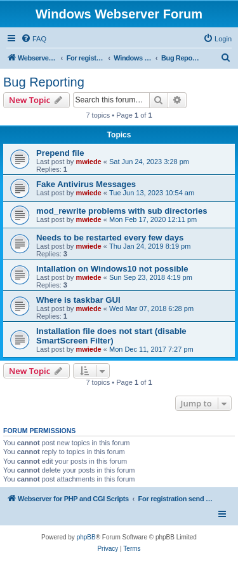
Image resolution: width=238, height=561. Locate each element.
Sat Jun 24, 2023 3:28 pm (149, 161)
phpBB (86, 537)
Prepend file (60, 153)
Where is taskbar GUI (78, 300)
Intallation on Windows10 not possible (112, 269)
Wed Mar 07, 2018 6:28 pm (151, 308)
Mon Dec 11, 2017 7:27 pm (151, 349)
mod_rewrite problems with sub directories (122, 211)
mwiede (88, 161)
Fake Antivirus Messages (86, 184)
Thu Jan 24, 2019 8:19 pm (149, 246)
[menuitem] (33, 38)
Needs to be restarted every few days (109, 237)
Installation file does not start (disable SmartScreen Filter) (111, 335)
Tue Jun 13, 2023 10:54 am (151, 193)
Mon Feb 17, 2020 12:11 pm (153, 219)
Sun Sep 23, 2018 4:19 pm (150, 277)
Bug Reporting (43, 82)
